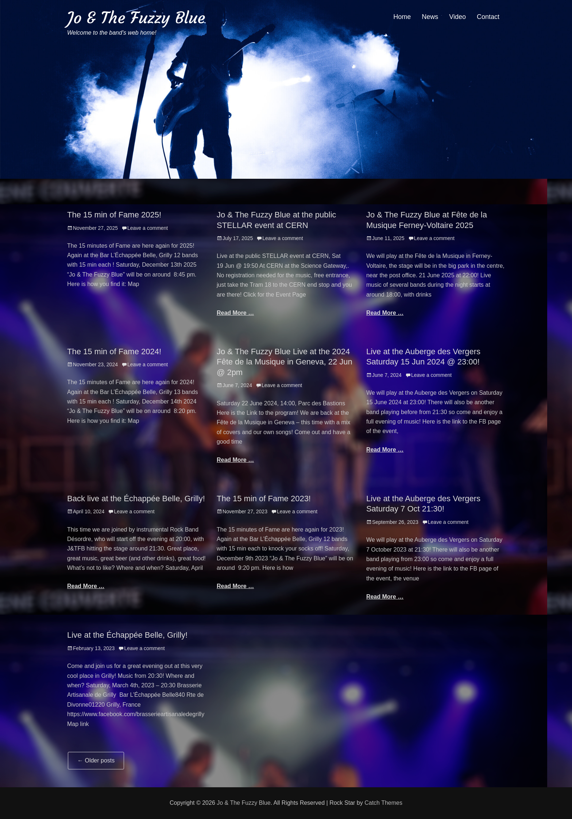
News (430, 16)
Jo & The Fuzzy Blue (136, 18)
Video (457, 16)
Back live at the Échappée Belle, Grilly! (136, 498)
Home (402, 16)
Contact (488, 16)
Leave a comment (147, 228)
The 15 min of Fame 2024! (114, 351)
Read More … (235, 313)
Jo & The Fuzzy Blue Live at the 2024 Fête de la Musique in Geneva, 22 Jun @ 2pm (284, 362)
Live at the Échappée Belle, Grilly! (127, 635)
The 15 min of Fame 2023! (264, 498)
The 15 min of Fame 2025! (114, 214)
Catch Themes (383, 803)
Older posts (96, 760)
